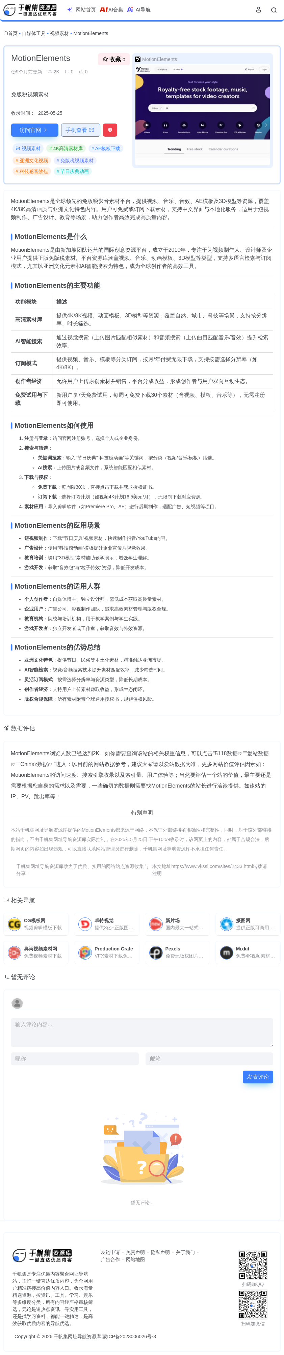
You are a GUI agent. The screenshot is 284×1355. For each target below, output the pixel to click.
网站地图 (135, 1259)
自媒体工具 (34, 33)
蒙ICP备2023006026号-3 (129, 1336)
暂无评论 (23, 977)
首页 (13, 33)
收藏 (113, 59)
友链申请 (110, 1252)
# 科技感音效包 (32, 171)
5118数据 (226, 753)
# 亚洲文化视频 (32, 160)
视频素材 (59, 33)
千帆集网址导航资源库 (77, 1336)
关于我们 (185, 1252)
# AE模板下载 (106, 148)
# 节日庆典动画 (73, 171)
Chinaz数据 (34, 764)
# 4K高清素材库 (66, 148)
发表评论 (258, 1077)
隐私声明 (160, 1252)
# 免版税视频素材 (75, 160)
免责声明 (135, 1252)
